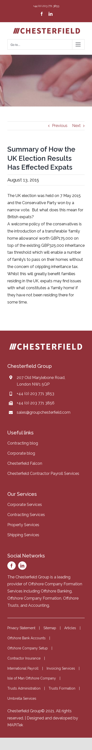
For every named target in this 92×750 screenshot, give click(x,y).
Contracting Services (26, 514)
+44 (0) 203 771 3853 (35, 393)
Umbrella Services (21, 698)
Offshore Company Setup (27, 648)
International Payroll (23, 668)
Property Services (23, 524)
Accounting (38, 605)
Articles (70, 628)
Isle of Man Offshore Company (31, 678)
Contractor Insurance (23, 658)
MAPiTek (15, 725)
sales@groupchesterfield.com (43, 412)
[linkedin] (22, 565)
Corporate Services (24, 504)
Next (76, 125)
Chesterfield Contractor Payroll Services (43, 473)
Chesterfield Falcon (24, 463)
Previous (59, 125)
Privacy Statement (21, 628)
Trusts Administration (23, 688)
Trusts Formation (62, 688)
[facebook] (11, 565)
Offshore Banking (56, 591)
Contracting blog (22, 443)
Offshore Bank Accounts (26, 638)
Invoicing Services (61, 668)
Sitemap (49, 628)
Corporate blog (21, 453)
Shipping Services (23, 535)
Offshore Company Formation (34, 598)
